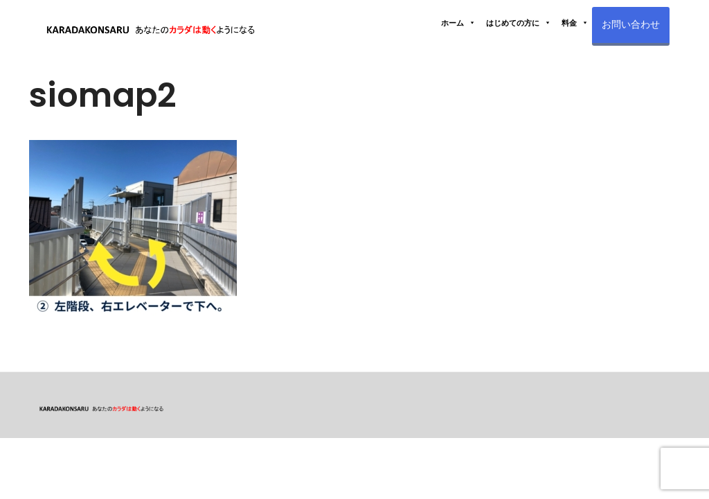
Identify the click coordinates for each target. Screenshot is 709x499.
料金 (575, 22)
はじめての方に (518, 22)
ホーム (458, 22)
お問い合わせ (631, 24)
